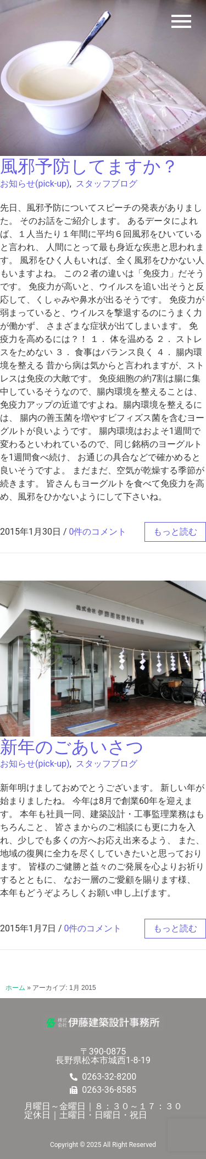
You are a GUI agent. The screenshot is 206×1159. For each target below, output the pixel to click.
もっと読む (175, 531)
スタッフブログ (106, 183)
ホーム (15, 988)
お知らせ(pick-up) (35, 183)
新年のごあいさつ (72, 747)
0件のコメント (98, 531)
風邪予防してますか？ (89, 166)
